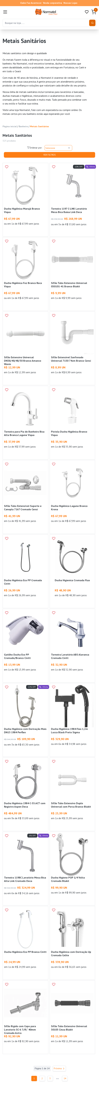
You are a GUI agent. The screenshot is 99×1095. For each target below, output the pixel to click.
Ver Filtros (49, 154)
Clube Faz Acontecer (31, 2)
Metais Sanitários (39, 126)
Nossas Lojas (70, 2)
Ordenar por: (34, 147)
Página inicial (10, 126)
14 (66, 1078)
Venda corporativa (52, 2)
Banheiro (23, 126)
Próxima (59, 1068)
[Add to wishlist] (7, 167)
